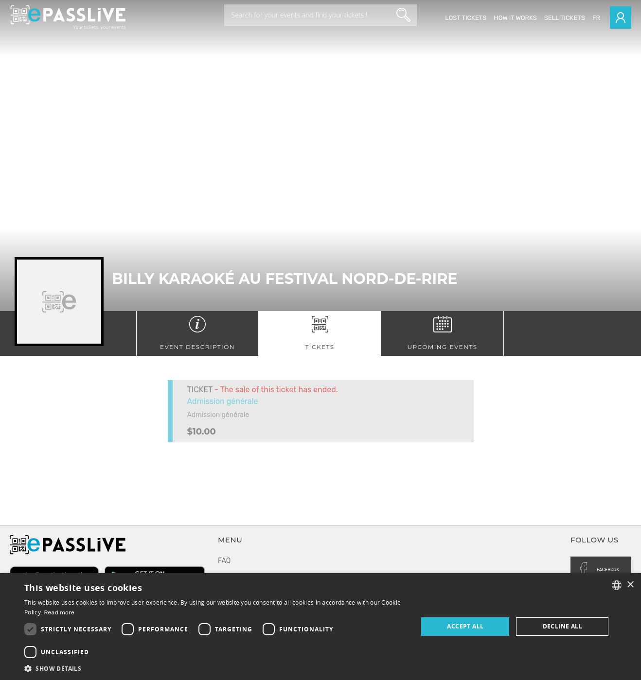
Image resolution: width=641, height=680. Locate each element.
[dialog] (320, 626)
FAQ (224, 561)
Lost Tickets (465, 17)
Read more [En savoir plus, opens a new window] (59, 612)
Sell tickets (564, 17)
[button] (215, 668)
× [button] (630, 585)
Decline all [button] (562, 626)
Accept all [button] (465, 626)
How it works (515, 17)
